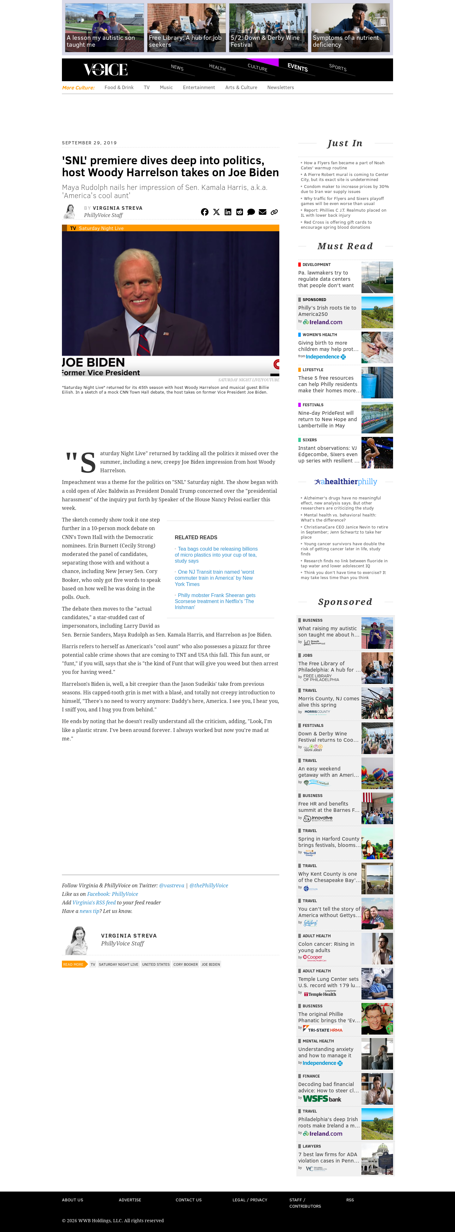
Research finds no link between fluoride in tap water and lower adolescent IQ (344, 563)
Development (317, 264)
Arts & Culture (241, 87)
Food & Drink (119, 87)
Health (217, 67)
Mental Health (318, 1041)
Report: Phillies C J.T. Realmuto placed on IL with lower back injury (343, 212)
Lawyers (312, 1146)
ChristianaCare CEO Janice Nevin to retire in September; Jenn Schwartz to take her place (344, 532)
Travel (310, 690)
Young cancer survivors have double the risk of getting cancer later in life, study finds (343, 549)
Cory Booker (185, 964)
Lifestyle (313, 369)
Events (298, 67)
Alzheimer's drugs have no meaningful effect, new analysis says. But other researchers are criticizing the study (341, 503)
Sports (338, 67)
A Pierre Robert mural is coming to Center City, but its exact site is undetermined (345, 176)
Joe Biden (211, 964)
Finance (311, 1076)
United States (156, 964)
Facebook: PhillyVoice (112, 894)
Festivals (313, 405)
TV (147, 87)
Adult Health (317, 936)
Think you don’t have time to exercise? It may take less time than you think (343, 574)
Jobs (307, 655)
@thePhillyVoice (209, 886)
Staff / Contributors (305, 1203)
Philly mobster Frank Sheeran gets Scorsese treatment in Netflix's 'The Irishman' (215, 601)
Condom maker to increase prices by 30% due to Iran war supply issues (345, 188)
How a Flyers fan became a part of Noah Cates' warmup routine (343, 165)
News (177, 67)
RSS (350, 1200)
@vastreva (171, 886)
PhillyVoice (105, 69)
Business (313, 620)
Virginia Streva (118, 207)
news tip (89, 911)
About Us (72, 1200)
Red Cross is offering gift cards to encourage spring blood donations (336, 224)
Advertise (130, 1200)
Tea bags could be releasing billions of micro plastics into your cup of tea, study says (216, 555)
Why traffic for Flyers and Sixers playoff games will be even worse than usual (342, 200)
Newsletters (280, 87)
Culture (257, 67)
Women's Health (320, 334)
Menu (72, 70)
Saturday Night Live (101, 228)
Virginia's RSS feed (94, 903)
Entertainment (199, 87)
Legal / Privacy (250, 1200)
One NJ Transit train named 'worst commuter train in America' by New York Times (214, 578)
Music (166, 87)
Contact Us (189, 1200)
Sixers (310, 440)
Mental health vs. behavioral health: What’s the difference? (338, 517)
